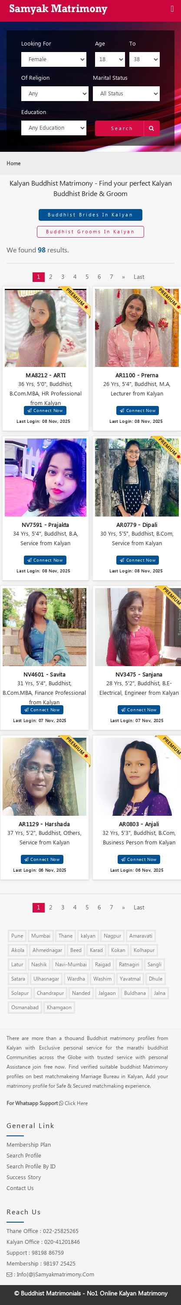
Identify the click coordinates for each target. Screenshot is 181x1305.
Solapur (20, 993)
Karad (96, 950)
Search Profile (24, 1155)
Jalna (159, 993)
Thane (65, 935)
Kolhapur (144, 950)
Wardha (76, 978)
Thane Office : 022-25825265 (43, 1231)
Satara (18, 978)
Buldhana (135, 993)
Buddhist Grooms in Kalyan (90, 232)
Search (135, 128)
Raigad (103, 964)
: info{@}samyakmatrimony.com (50, 1274)
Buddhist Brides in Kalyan (90, 215)
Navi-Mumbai (71, 964)
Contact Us (20, 1188)
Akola (17, 950)
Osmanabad (25, 1007)
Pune (17, 935)
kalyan (88, 935)
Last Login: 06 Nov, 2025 (39, 870)
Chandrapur (50, 993)
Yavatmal (130, 978)
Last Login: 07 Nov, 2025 (39, 720)
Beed (76, 950)
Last (139, 277)
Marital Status (110, 78)
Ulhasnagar (46, 978)
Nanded (81, 993)
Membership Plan (29, 1144)
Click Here (76, 1103)
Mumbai (40, 935)
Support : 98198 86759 (35, 1252)
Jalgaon (107, 993)
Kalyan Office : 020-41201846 (43, 1242)
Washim (102, 978)
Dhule (155, 978)
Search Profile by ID (31, 1166)
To (132, 43)
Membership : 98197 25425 (41, 1263)
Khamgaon (59, 1007)
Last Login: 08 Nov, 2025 (43, 421)
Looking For (36, 43)
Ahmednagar (47, 950)
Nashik (39, 964)
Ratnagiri (129, 964)
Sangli (154, 964)
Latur (17, 964)
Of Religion (35, 78)
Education (33, 112)
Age (100, 43)
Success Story (24, 1177)
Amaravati (140, 935)
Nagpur (112, 935)
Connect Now (45, 410)
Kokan (118, 950)
